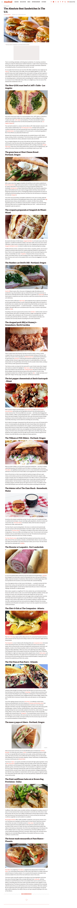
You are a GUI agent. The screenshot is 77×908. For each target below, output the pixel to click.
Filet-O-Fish (10, 637)
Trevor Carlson (8, 14)
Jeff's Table (17, 120)
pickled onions (10, 131)
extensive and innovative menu (36, 703)
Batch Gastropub (29, 409)
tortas (24, 752)
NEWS (29, 1)
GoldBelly (22, 543)
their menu (22, 300)
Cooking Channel (29, 369)
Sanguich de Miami (27, 241)
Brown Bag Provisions (10, 819)
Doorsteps (27, 692)
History (7, 71)
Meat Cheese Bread (9, 185)
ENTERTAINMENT (36, 1)
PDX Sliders (8, 470)
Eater (6, 871)
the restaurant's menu (26, 127)
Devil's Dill (7, 291)
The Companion (9, 643)
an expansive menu (38, 643)
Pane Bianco (8, 869)
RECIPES (17, 1)
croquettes (23, 253)
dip (34, 373)
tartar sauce (42, 653)
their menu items (10, 763)
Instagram (45, 113)
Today (11, 309)
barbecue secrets (29, 356)
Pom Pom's (27, 701)
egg (46, 199)
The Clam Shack (18, 522)
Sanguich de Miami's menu (11, 246)
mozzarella (36, 879)
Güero (13, 761)
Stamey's (17, 358)
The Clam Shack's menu (10, 538)
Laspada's (44, 575)
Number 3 (33, 311)
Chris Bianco (21, 869)
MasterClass (22, 759)
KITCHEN (44, 1)
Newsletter (71, 1)
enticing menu (13, 188)
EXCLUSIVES (23, 1)
